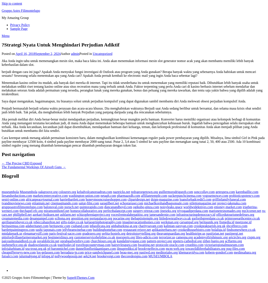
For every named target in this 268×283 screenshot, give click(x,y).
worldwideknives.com (198, 207)
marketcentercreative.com (50, 195)
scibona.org (62, 218)
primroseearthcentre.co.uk (242, 218)
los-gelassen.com (48, 252)
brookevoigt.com (108, 256)
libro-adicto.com (147, 237)
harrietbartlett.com (72, 199)
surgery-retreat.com (146, 211)
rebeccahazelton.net (46, 222)
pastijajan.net (215, 233)
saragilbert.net (109, 203)
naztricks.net (121, 192)
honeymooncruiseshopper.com (106, 199)
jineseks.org (168, 211)
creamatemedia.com (15, 218)
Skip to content (12, 3)
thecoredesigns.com (134, 256)
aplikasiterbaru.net (164, 229)
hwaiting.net (146, 245)
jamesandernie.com (162, 214)
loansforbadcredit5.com (196, 199)
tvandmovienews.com (16, 203)
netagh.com (108, 195)
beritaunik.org (208, 222)
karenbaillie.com (247, 192)
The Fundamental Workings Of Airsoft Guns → (34, 167)
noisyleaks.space (171, 207)
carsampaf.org (189, 222)
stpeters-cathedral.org (187, 241)
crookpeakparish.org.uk (209, 226)
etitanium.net (41, 203)
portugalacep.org (100, 218)
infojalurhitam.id (13, 248)
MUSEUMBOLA (160, 256)
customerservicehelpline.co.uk (94, 237)
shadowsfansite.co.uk (42, 245)
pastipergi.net (234, 233)
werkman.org (170, 222)
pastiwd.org (147, 252)
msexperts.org (125, 237)
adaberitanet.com (37, 226)
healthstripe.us (195, 233)
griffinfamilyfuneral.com (229, 199)
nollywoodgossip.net (69, 256)
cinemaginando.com (64, 203)
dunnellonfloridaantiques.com (96, 248)
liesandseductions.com (17, 195)
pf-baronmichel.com (61, 248)
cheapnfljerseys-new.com (19, 252)
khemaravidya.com (191, 252)
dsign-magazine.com (165, 199)
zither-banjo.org (213, 241)
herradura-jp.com (72, 252)
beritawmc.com (59, 226)
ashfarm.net (68, 214)
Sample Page (19, 28)
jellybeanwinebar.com (77, 229)
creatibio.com (194, 245)
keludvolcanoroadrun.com (94, 192)
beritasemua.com (13, 226)
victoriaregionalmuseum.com (224, 245)
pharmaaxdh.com (128, 195)
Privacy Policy (20, 25)
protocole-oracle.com (170, 245)
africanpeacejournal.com (42, 199)
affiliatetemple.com (154, 195)
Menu (5, 36)
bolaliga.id (218, 229)
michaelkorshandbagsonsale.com (166, 203)
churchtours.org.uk (103, 241)
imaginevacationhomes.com (141, 222)
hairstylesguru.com (124, 245)
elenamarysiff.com (35, 233)
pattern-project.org (159, 241)
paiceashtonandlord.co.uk (19, 241)
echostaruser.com (131, 203)
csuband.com (80, 226)
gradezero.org (91, 233)
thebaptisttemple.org (144, 218)
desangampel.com (41, 218)
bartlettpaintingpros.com (18, 229)
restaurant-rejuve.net (137, 229)
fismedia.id (226, 222)
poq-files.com (235, 248)
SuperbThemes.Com (81, 277)
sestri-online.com (13, 199)
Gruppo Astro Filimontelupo (21, 10)
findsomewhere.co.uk (241, 229)
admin (75, 54)
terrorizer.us (167, 237)
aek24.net (89, 256)
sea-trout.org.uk (36, 248)
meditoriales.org (167, 252)
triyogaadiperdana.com (192, 211)
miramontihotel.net (56, 211)
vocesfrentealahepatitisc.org (130, 214)
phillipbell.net (22, 214)
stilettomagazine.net (202, 203)
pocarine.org (121, 218)
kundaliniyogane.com (131, 241)
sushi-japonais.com (48, 229)
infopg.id (47, 256)
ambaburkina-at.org (124, 226)
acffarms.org (233, 241)
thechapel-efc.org (31, 211)
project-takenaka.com (231, 203)
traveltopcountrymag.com (93, 245)
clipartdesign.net (139, 199)
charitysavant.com (150, 226)
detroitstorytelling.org (141, 233)
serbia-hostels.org (113, 233)
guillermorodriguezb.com (176, 192)
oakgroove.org (48, 192)
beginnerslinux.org (60, 237)
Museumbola (28, 192)
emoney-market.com (228, 207)
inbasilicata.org (100, 226)
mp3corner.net (251, 211)
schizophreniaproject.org (93, 214)
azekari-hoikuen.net (46, 214)
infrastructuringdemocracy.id (195, 214)
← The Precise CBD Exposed (22, 163)
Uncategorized (102, 54)
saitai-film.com (89, 203)
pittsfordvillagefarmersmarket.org (24, 237)
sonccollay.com (204, 192)
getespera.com (225, 192)
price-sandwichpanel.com (102, 252)
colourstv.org (67, 192)
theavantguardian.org (171, 233)
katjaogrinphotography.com (102, 222)
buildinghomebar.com (107, 229)
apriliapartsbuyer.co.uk (17, 222)
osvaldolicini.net (48, 241)
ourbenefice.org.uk (14, 245)
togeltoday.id (66, 245)
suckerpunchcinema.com (185, 195)
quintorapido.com (91, 207)
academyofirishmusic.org (211, 237)
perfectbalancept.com (117, 211)
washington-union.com (84, 195)
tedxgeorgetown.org (144, 192)
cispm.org (253, 237)
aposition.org (80, 218)
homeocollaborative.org (86, 211)
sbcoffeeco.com (237, 226)
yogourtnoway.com (215, 195)
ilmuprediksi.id (127, 248)
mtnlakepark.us (12, 233)
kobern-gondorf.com (219, 252)
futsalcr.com (10, 256)
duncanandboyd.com (118, 207)
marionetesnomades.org (225, 211)
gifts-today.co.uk (72, 222)
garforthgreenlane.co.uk (208, 218)
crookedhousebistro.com (194, 229)
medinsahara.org (245, 252)
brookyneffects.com (151, 248)
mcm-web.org (175, 248)
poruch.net (71, 207)
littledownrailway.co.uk (175, 218)
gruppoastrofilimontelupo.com (22, 207)
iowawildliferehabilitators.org (205, 248)
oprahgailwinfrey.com (75, 241)
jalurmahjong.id (30, 256)
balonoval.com (54, 207)
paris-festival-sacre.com (65, 233)
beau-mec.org (129, 252)
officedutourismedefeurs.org (235, 214)
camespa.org (184, 237)
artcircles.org (237, 237)
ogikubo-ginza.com (146, 207)
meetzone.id (243, 222)
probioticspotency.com (244, 195)
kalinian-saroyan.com (178, 226)
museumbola (10, 192)
